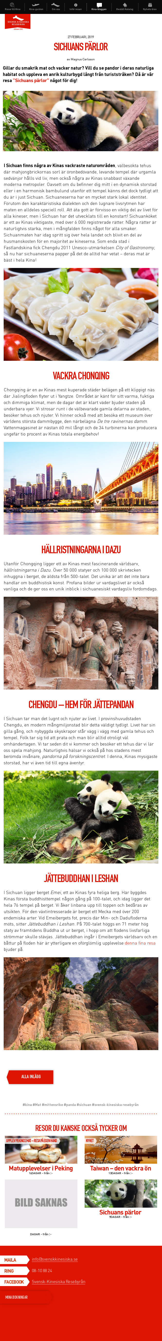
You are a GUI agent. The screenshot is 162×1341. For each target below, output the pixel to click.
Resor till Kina (12, 9)
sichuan (85, 1105)
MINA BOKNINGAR (27, 1297)
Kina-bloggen (99, 9)
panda (71, 1105)
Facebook (14, 1282)
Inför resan (76, 9)
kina (28, 1105)
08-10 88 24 (42, 1270)
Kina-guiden (36, 9)
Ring (8, 1271)
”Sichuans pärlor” (31, 80)
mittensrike (53, 1105)
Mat (38, 1105)
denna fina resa (140, 943)
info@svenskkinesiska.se (55, 1259)
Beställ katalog (124, 9)
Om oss (56, 9)
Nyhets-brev (150, 9)
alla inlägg (31, 1077)
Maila (10, 1260)
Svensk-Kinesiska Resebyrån (58, 1281)
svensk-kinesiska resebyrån (116, 1105)
